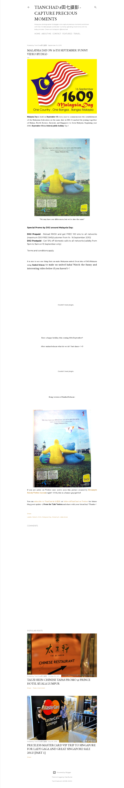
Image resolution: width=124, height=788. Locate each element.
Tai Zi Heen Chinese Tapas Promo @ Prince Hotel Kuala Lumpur (58, 681)
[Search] (95, 6)
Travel (77, 34)
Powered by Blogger (62, 772)
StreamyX (55, 517)
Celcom (35, 517)
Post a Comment (39, 688)
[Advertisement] (62, 607)
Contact (57, 34)
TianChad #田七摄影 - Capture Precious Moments (57, 13)
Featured (67, 34)
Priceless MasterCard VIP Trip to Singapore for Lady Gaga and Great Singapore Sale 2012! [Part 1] (61, 749)
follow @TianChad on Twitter (76, 501)
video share (64, 517)
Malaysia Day (46, 517)
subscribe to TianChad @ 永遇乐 (47, 501)
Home (37, 34)
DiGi (39, 517)
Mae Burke (68, 777)
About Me (46, 34)
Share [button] (29, 513)
